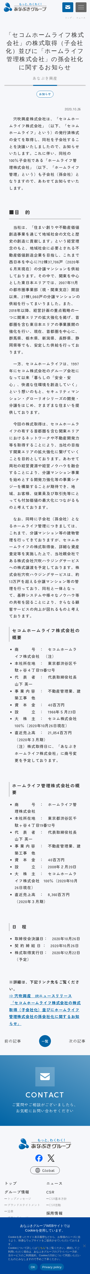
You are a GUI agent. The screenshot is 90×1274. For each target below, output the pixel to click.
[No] (84, 1245)
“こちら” (42, 1247)
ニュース (80, 17)
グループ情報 (16, 1192)
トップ (68, 17)
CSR (50, 1192)
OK (33, 1267)
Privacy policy (52, 1267)
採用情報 (54, 1213)
